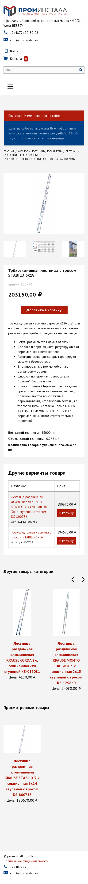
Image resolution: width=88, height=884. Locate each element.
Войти (14, 51)
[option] (15, 249)
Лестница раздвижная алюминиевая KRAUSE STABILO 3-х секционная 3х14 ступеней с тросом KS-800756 (29, 507)
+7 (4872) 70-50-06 (24, 32)
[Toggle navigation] (10, 86)
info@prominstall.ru (24, 40)
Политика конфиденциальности (26, 857)
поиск (10, 70)
